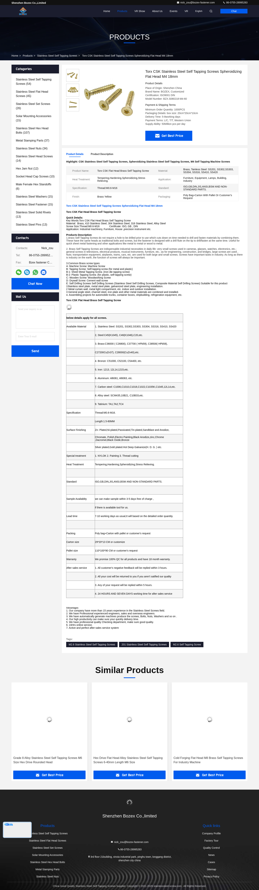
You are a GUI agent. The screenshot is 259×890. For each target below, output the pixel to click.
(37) (32, 140)
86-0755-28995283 (235, 2)
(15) (33, 118)
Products (122, 11)
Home (106, 11)
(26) (33, 106)
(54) (33, 81)
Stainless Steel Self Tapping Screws (57, 55)
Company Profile (211, 833)
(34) (31, 148)
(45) (32, 94)
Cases (211, 862)
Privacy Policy (211, 876)
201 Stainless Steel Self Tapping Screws (144, 644)
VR (186, 11)
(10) (35, 176)
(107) (32, 130)
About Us (157, 11)
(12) (27, 168)
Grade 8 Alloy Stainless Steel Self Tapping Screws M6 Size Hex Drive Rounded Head (127, 760)
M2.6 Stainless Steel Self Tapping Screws (92, 644)
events (173, 11)
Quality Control (211, 847)
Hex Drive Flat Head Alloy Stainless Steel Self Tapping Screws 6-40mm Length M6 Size (208, 760)
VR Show (139, 11)
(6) (33, 186)
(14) (34, 158)
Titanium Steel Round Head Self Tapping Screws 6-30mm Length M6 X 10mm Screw (46, 760)
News (211, 855)
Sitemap (211, 869)
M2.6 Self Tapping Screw (187, 644)
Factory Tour (212, 840)
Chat (234, 11)
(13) (33, 214)
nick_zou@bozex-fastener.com (196, 2)
